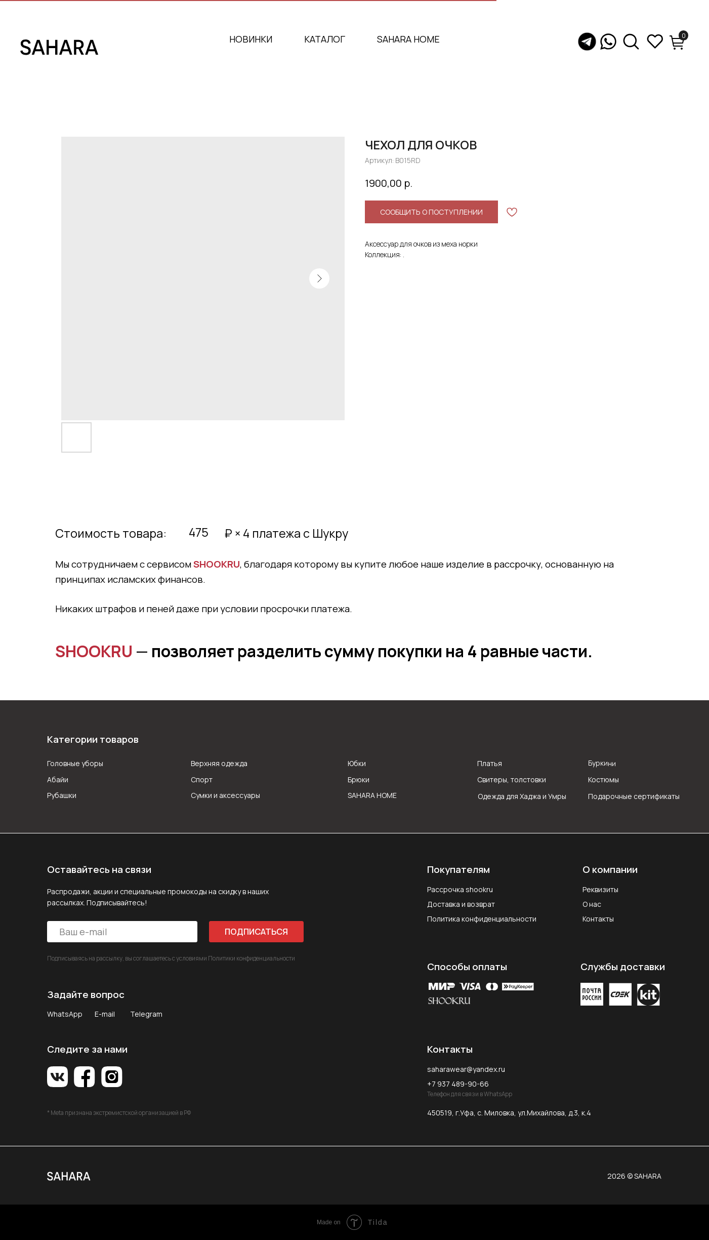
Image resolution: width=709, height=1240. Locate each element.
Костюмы (603, 779)
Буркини (602, 763)
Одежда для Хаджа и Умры (522, 796)
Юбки (357, 763)
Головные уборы (75, 763)
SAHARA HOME (408, 39)
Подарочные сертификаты (634, 796)
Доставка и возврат (461, 904)
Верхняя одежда (219, 763)
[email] (122, 931)
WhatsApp (64, 1014)
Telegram (146, 1014)
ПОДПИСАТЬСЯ (256, 931)
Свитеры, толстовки (511, 779)
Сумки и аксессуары (225, 795)
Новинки (250, 39)
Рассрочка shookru (460, 889)
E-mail (105, 1014)
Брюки (358, 779)
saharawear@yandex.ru (466, 1069)
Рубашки (61, 795)
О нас (591, 904)
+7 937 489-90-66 (458, 1084)
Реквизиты (600, 889)
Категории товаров (93, 739)
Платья (489, 763)
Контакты (598, 919)
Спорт (202, 779)
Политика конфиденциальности (481, 919)
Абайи (57, 779)
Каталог (324, 39)
